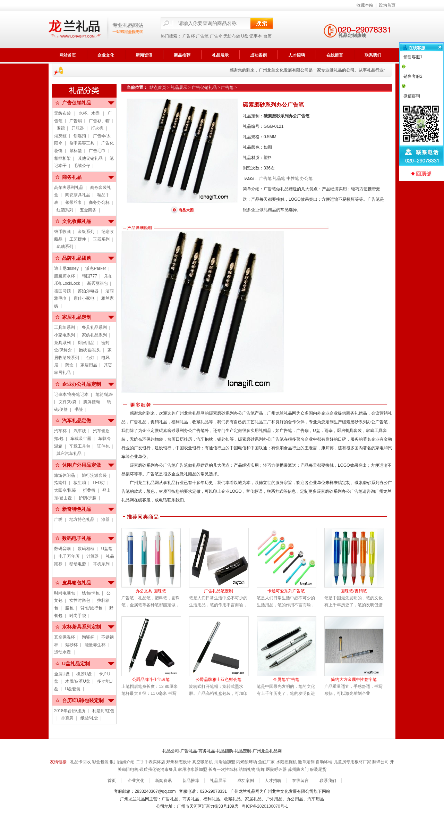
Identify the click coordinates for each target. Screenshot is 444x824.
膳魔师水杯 (64, 276)
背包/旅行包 (91, 608)
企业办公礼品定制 (81, 384)
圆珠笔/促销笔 (354, 591)
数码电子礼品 (76, 538)
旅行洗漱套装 (94, 475)
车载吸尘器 (80, 438)
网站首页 (67, 55)
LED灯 (99, 482)
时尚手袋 (77, 615)
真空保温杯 (64, 637)
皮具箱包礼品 (76, 582)
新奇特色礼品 (76, 509)
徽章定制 (306, 761)
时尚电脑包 (64, 593)
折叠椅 (89, 490)
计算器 (92, 556)
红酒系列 (65, 210)
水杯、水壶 (90, 113)
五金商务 (88, 210)
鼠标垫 (75, 150)
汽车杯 (60, 430)
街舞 (260, 769)
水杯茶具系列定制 (81, 627)
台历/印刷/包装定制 (83, 700)
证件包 (103, 446)
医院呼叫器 (276, 769)
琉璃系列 (65, 246)
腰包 (69, 608)
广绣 (58, 519)
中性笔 (293, 178)
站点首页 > (160, 87)
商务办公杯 (99, 202)
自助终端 (324, 761)
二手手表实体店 (150, 761)
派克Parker (95, 268)
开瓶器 (77, 128)
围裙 (61, 128)
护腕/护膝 (87, 498)
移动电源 (77, 563)
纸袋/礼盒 (89, 718)
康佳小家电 (84, 298)
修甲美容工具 (81, 143)
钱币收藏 (62, 231)
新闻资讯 (144, 55)
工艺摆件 (77, 239)
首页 (112, 780)
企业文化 (105, 55)
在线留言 (334, 55)
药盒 (69, 365)
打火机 (97, 128)
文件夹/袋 (67, 401)
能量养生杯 (95, 644)
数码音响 (62, 548)
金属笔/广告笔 (286, 679)
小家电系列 (64, 335)
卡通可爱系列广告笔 (286, 591)
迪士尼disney (66, 268)
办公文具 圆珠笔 (151, 591)
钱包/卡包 (91, 593)
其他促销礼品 (90, 158)
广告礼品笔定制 (218, 591)
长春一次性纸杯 (223, 769)
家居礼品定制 (76, 317)
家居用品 (88, 365)
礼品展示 (220, 55)
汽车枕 (80, 430)
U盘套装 (73, 688)
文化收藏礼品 (76, 221)
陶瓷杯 (88, 637)
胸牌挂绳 (91, 401)
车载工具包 (79, 446)
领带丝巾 (73, 202)
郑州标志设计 (178, 761)
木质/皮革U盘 (77, 681)
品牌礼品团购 (76, 258)
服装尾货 (318, 769)
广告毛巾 (97, 150)
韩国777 (89, 276)
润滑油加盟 (224, 761)
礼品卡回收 (80, 761)
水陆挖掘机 (286, 761)
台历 (267, 36)
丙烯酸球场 (246, 761)
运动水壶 (63, 652)
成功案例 (258, 55)
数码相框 (86, 548)
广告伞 (216, 36)
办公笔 (306, 178)
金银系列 (86, 231)
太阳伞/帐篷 (65, 490)
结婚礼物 (247, 769)
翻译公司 (380, 761)
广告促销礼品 (76, 103)
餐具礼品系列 (94, 327)
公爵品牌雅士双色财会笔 (218, 679)
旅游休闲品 (64, 475)
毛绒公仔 (82, 165)
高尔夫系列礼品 (68, 187)
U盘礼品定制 (76, 663)
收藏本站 (365, 5)
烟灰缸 (60, 135)
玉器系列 (101, 239)
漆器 (105, 519)
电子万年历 (69, 556)
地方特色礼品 (81, 519)
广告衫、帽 (99, 120)
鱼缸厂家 (266, 761)
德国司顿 (62, 291)
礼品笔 (279, 178)
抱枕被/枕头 (90, 350)
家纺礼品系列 (94, 335)
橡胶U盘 (84, 674)
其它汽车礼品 (69, 453)
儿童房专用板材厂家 (352, 761)
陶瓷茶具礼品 (77, 194)
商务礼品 (72, 177)
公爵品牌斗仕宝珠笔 (151, 679)
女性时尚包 (79, 600)
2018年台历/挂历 (69, 710)
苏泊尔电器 (88, 291)
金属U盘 (62, 674)
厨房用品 (86, 342)
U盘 (244, 36)
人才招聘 (296, 55)
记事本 (255, 36)
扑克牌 (67, 718)
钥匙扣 (80, 135)
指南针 (60, 482)
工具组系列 (64, 327)
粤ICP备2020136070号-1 (265, 806)
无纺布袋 (231, 36)
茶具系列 (62, 342)
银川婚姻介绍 (122, 761)
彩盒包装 (100, 761)
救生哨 (80, 482)
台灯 (90, 357)
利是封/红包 (103, 710)
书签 (79, 409)
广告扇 (75, 120)
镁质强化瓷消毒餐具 (158, 769)
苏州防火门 (298, 769)
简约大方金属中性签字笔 (354, 679)
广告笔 (202, 36)
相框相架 (62, 158)
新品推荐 (182, 55)
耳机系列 (101, 563)
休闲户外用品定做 (81, 465)
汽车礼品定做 (76, 420)
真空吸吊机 (202, 761)
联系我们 (373, 55)
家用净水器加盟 (192, 769)
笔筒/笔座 (104, 394)
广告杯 (188, 36)
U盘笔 (107, 548)
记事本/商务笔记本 (71, 394)
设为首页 (387, 5)
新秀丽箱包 (97, 283)
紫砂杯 (71, 644)
